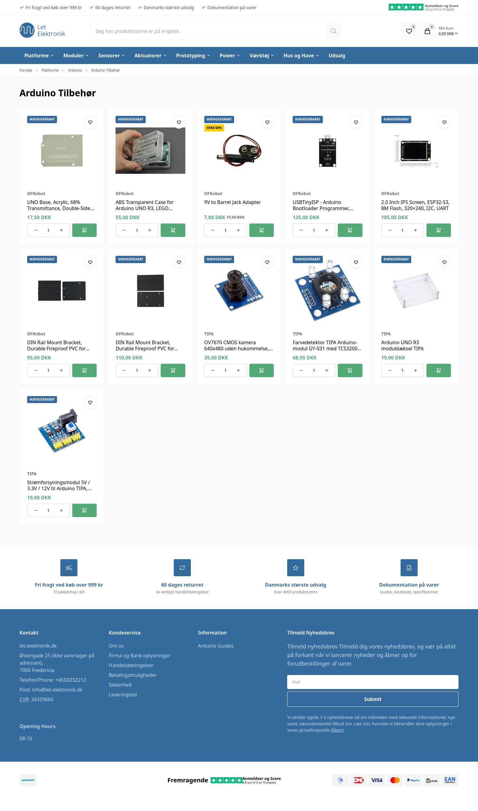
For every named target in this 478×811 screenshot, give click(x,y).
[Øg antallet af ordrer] (61, 230)
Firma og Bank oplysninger (139, 655)
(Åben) (337, 730)
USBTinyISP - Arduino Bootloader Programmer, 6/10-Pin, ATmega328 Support (327, 208)
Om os (116, 646)
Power (230, 55)
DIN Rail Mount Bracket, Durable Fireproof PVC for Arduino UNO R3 (56, 348)
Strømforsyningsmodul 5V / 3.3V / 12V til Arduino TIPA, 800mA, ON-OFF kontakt (58, 488)
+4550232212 (70, 680)
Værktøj (262, 55)
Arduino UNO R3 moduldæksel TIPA (402, 345)
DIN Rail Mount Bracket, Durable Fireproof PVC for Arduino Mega (145, 348)
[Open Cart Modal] (427, 31)
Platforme (39, 55)
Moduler (76, 55)
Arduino (75, 70)
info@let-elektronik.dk (57, 690)
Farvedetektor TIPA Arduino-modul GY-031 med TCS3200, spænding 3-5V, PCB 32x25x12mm (325, 351)
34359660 (42, 699)
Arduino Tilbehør (105, 70)
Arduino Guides (216, 646)
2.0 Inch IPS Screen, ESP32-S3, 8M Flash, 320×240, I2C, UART (415, 205)
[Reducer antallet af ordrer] (36, 230)
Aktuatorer (150, 55)
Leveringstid (123, 694)
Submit (373, 699)
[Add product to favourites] (90, 122)
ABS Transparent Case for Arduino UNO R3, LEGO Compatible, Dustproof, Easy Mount (148, 211)
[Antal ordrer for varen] (48, 230)
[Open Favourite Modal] (409, 31)
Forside (26, 70)
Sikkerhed (120, 685)
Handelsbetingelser (131, 665)
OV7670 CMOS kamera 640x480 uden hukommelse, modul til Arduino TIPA (236, 348)
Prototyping (193, 55)
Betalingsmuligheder (133, 675)
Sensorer (111, 55)
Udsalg (337, 55)
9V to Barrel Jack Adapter (232, 202)
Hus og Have (301, 55)
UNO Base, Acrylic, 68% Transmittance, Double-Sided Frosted (60, 208)
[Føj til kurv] (84, 230)
